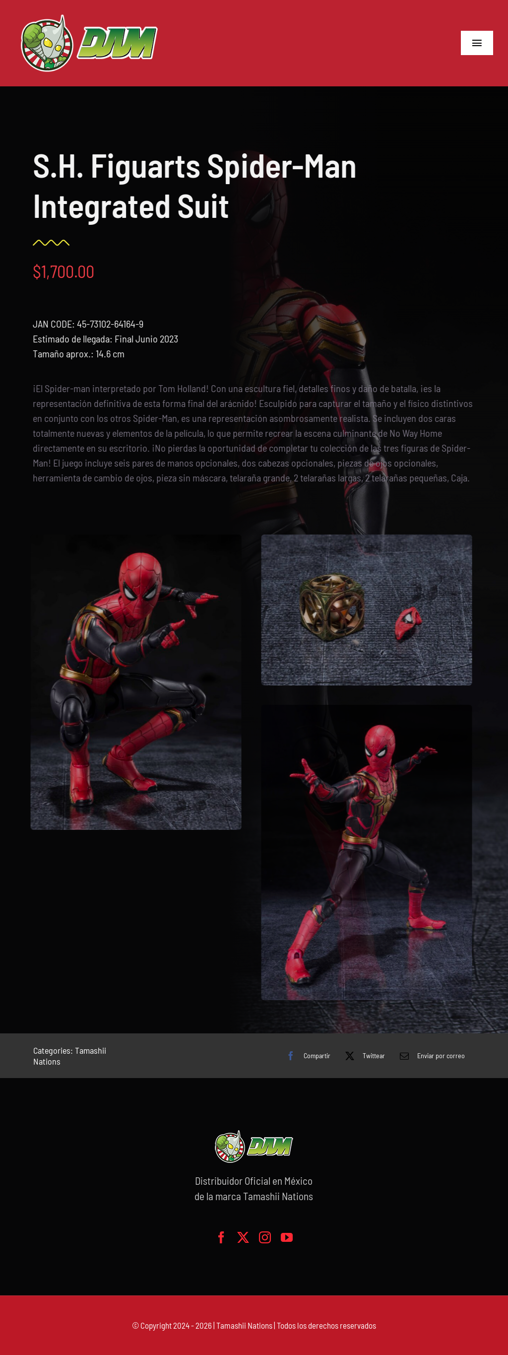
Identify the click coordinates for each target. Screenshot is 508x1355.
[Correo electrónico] (430, 1056)
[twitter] (243, 1237)
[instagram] (265, 1237)
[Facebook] (305, 1056)
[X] (362, 1056)
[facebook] (221, 1237)
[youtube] (287, 1237)
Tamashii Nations (244, 1325)
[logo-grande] (89, 15)
